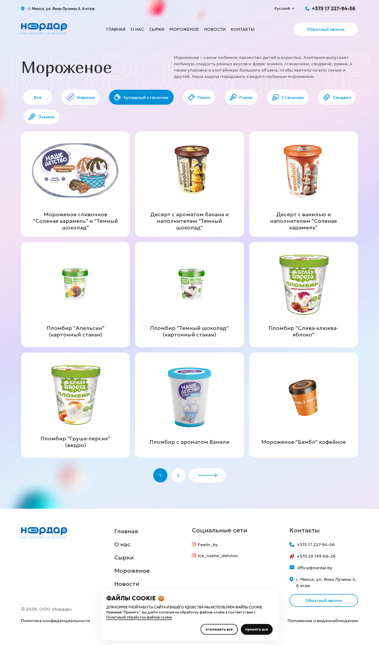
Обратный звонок (326, 29)
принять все (256, 629)
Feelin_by (206, 548)
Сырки (156, 29)
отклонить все (219, 629)
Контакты (243, 29)
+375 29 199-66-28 (313, 560)
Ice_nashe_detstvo (216, 560)
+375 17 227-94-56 (333, 8)
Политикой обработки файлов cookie (139, 617)
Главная (115, 29)
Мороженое (184, 29)
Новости (215, 29)
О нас (137, 29)
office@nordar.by (311, 572)
